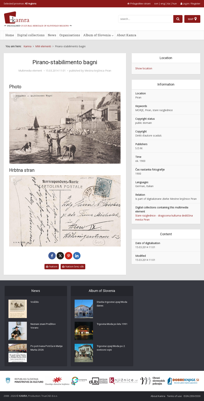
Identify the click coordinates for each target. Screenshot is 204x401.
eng (163, 3)
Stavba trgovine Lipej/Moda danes (113, 304)
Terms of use (174, 396)
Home (9, 35)
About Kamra (126, 35)
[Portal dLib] (98, 381)
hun (174, 3)
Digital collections (30, 35)
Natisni (51, 266)
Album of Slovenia (97, 35)
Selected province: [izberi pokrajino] (20, 3)
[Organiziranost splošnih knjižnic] (57, 381)
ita (168, 3)
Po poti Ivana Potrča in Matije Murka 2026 (43, 348)
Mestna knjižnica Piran (98, 70)
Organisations (69, 35)
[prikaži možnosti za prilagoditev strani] (139, 3)
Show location (143, 68)
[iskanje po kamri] (145, 19)
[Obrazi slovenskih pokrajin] (153, 381)
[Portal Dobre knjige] (183, 381)
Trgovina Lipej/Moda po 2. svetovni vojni (111, 348)
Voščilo (35, 302)
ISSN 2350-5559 (192, 396)
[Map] (192, 19)
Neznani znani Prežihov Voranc (44, 326)
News (52, 35)
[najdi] (177, 19)
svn (156, 3)
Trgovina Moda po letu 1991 (113, 324)
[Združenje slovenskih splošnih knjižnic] (123, 381)
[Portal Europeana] (79, 381)
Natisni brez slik (73, 266)
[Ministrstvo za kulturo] (24, 381)
